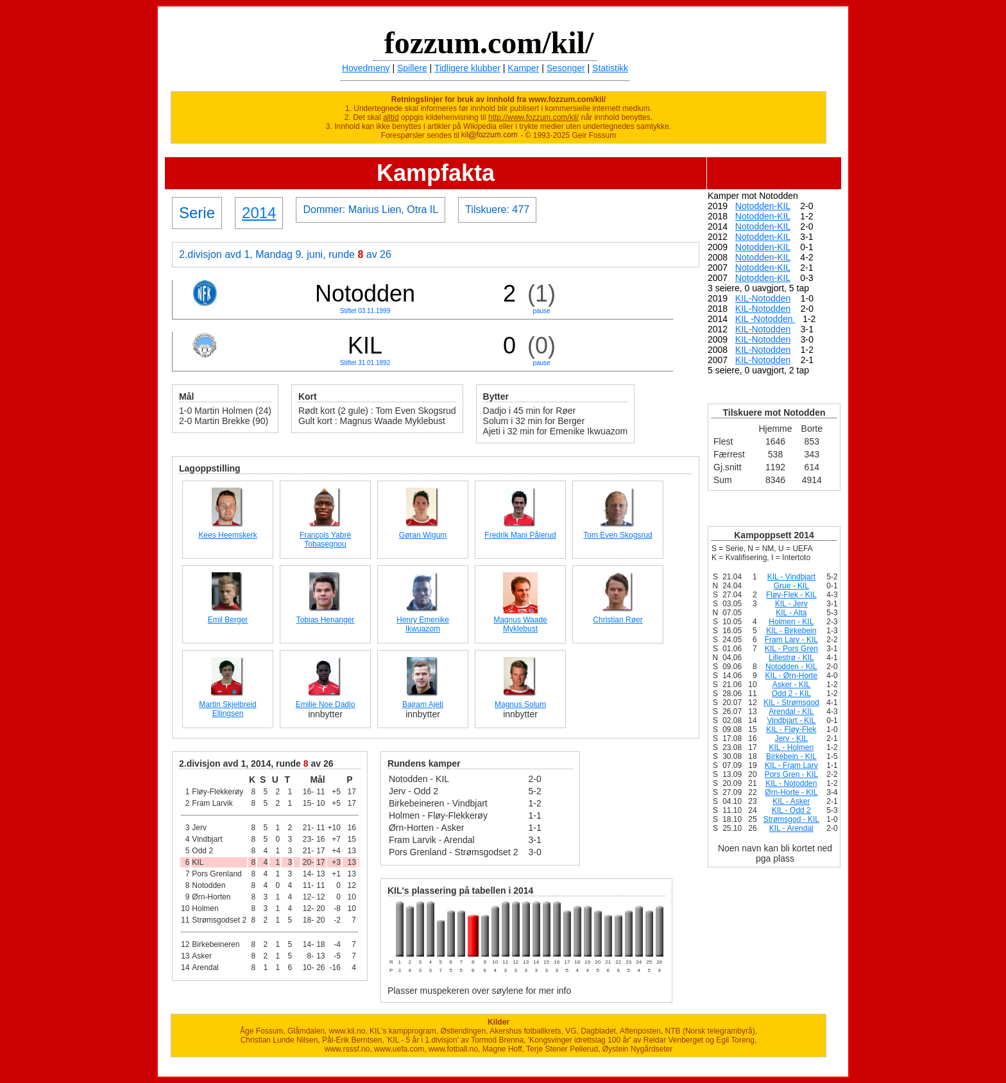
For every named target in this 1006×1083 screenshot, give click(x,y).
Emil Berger (228, 619)
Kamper (523, 68)
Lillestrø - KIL (791, 657)
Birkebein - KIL (791, 756)
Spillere (412, 68)
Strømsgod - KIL (791, 819)
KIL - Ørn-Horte (791, 675)
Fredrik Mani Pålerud (520, 535)
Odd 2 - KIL (791, 693)
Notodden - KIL (791, 666)
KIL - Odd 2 (791, 810)
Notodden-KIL (762, 206)
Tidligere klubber (467, 68)
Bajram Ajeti (422, 704)
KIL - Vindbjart (791, 576)
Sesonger (566, 68)
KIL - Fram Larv (791, 765)
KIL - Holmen (791, 747)
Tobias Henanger (325, 619)
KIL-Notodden (762, 298)
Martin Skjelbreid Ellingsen (227, 709)
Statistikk (610, 68)
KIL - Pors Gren (791, 648)
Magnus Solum (520, 704)
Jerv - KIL (791, 738)
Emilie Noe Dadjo (325, 704)
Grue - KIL (791, 585)
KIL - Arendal (791, 828)
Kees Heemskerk (227, 535)
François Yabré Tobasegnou (325, 540)
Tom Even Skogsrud (617, 535)
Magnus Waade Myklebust (520, 624)
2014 (259, 212)
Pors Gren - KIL (791, 774)
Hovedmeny (366, 68)
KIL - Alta (791, 612)
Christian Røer (617, 619)
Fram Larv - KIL (791, 639)
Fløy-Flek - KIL (791, 594)
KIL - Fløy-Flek (791, 729)
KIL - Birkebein (791, 630)
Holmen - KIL (791, 621)
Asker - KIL (791, 684)
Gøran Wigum (423, 535)
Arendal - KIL (791, 711)
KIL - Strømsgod (791, 702)
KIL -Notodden (765, 319)
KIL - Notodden (791, 783)
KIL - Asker (791, 801)
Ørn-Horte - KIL (791, 792)
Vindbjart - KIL (791, 720)
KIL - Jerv (791, 603)
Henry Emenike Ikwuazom (422, 624)
